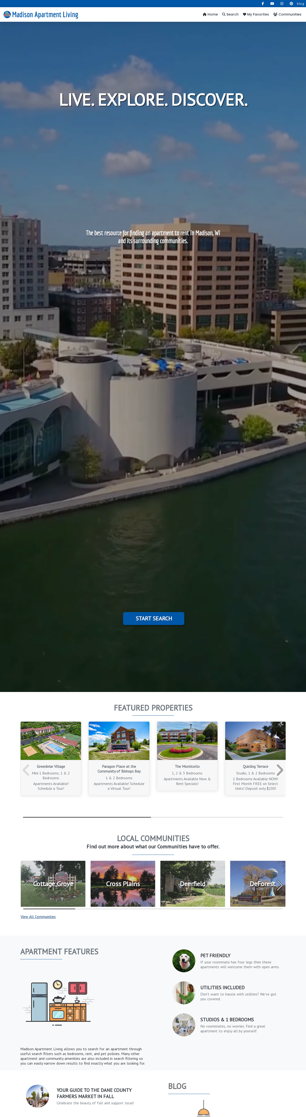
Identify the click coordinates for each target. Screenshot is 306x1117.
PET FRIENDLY (215, 955)
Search (230, 14)
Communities (287, 14)
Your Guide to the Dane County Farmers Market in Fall (94, 1093)
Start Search (154, 618)
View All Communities (38, 916)
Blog (177, 1086)
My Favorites (256, 14)
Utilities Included (222, 987)
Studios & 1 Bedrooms (227, 1020)
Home (210, 14)
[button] (280, 770)
